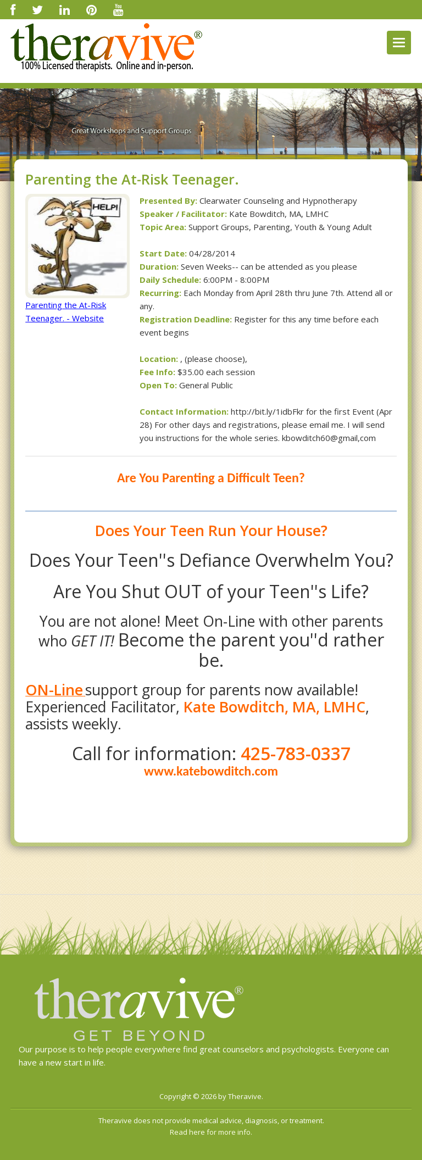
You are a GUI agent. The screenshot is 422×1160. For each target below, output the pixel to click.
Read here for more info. (211, 1132)
